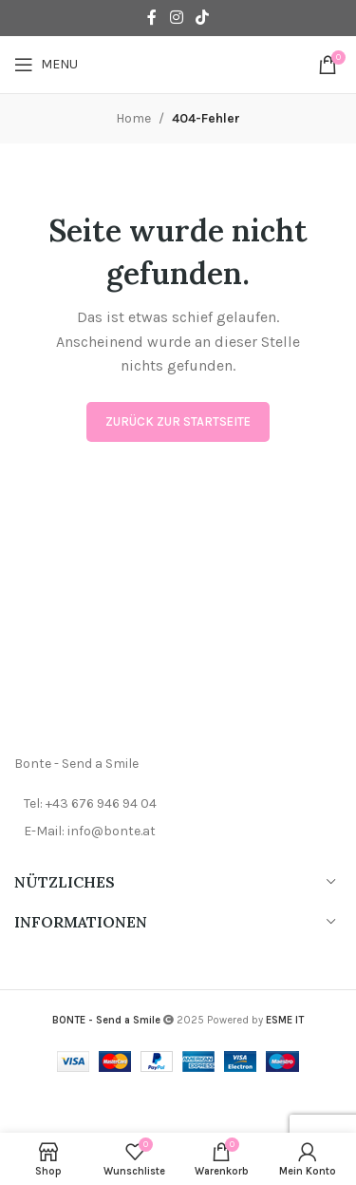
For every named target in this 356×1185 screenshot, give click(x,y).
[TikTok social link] (202, 17)
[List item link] (178, 803)
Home (133, 118)
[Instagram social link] (176, 17)
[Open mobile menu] (46, 65)
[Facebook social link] (152, 17)
